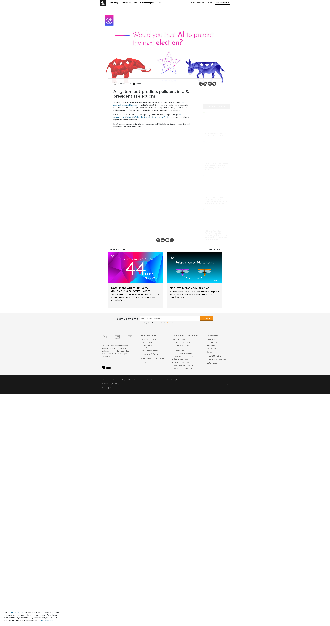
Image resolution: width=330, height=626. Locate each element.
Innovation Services (180, 362)
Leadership (212, 343)
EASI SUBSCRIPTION (152, 358)
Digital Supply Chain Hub (182, 342)
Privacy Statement (18, 612)
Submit (206, 318)
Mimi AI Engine (148, 342)
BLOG (210, 3)
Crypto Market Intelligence (183, 356)
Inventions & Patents (150, 354)
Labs (159, 3)
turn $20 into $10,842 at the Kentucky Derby (139, 118)
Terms (183, 323)
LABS (145, 362)
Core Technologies (149, 339)
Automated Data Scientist (182, 353)
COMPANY (191, 3)
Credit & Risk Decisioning (182, 345)
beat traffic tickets (164, 118)
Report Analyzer (179, 348)
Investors (211, 346)
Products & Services (129, 3)
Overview (211, 339)
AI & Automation (179, 339)
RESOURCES (201, 3)
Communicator (178, 351)
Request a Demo (222, 3)
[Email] (210, 84)
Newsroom (212, 349)
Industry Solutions (180, 359)
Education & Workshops (182, 365)
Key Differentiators (149, 351)
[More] (214, 84)
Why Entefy (113, 3)
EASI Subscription (147, 3)
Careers (210, 352)
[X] (201, 84)
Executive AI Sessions (216, 360)
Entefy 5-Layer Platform (151, 345)
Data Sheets (212, 363)
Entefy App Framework (151, 348)
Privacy (169, 323)
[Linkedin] (205, 84)
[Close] (60, 610)
